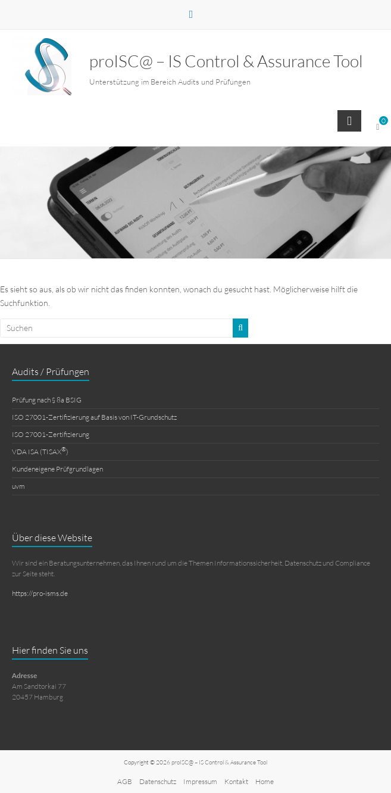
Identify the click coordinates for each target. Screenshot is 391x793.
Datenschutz (157, 781)
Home (264, 781)
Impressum (200, 781)
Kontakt (236, 781)
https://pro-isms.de (40, 593)
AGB (124, 781)
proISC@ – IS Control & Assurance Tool (226, 61)
